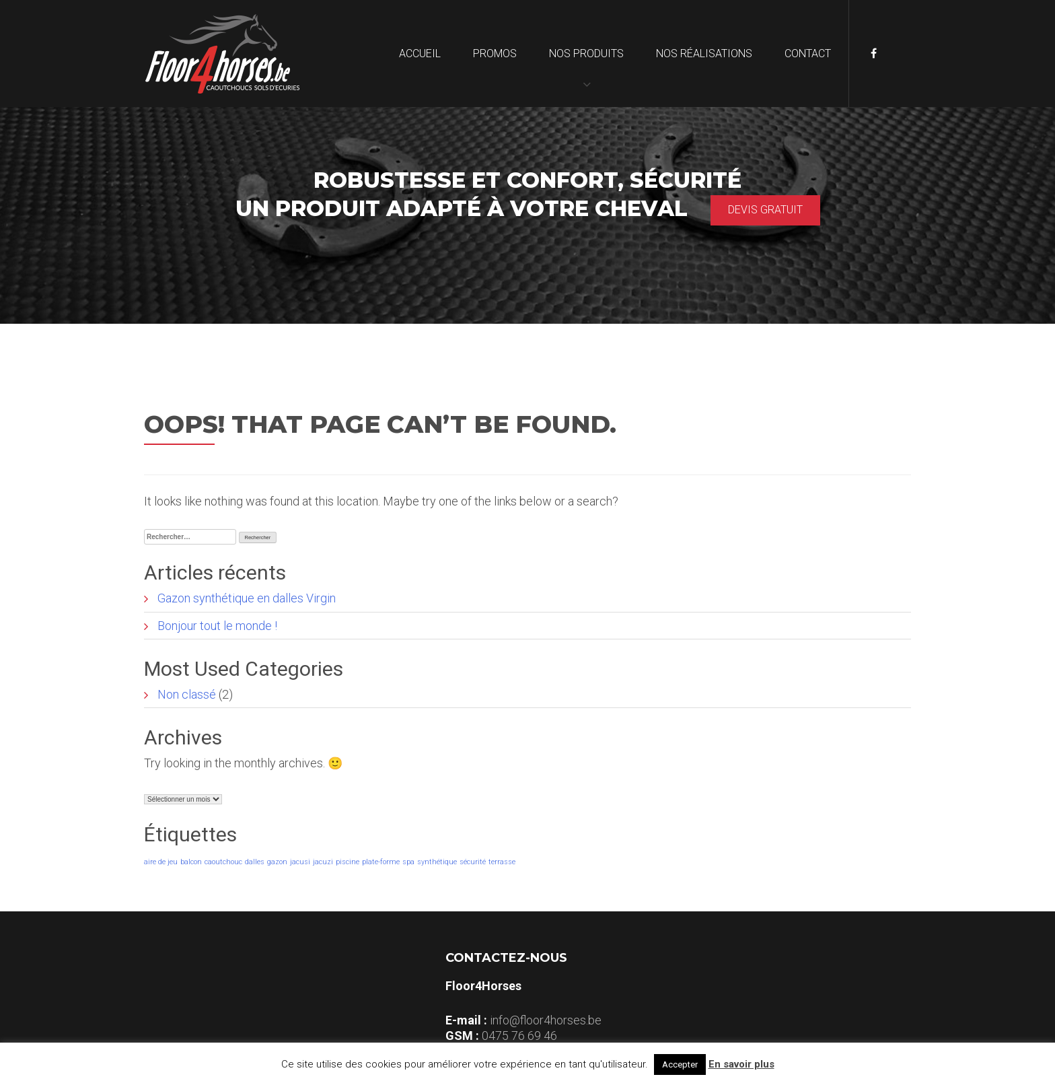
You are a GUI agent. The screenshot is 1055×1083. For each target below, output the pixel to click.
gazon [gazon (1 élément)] (277, 862)
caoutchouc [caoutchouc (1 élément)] (223, 862)
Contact (808, 53)
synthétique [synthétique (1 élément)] (437, 862)
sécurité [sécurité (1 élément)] (473, 862)
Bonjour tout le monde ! (217, 626)
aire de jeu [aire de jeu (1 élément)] (161, 862)
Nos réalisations (704, 53)
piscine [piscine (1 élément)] (347, 862)
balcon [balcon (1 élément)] (191, 862)
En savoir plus (741, 1064)
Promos (495, 53)
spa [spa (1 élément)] (408, 862)
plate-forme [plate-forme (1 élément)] (381, 862)
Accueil (420, 53)
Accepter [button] (680, 1064)
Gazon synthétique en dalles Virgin (246, 598)
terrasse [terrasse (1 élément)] (501, 862)
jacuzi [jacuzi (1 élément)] (323, 862)
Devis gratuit (765, 209)
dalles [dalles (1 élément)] (254, 862)
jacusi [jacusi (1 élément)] (300, 862)
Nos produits (586, 53)
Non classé (186, 694)
